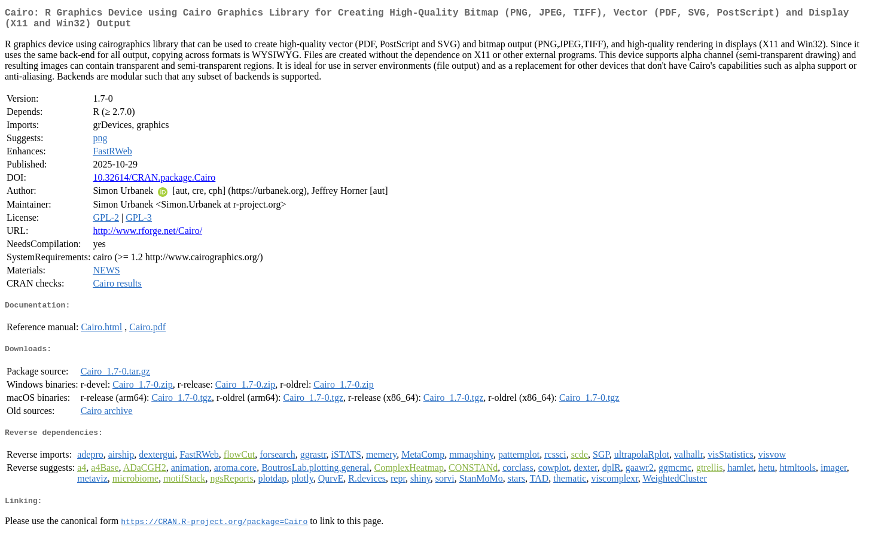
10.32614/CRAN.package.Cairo (154, 182)
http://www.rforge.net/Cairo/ (147, 235)
